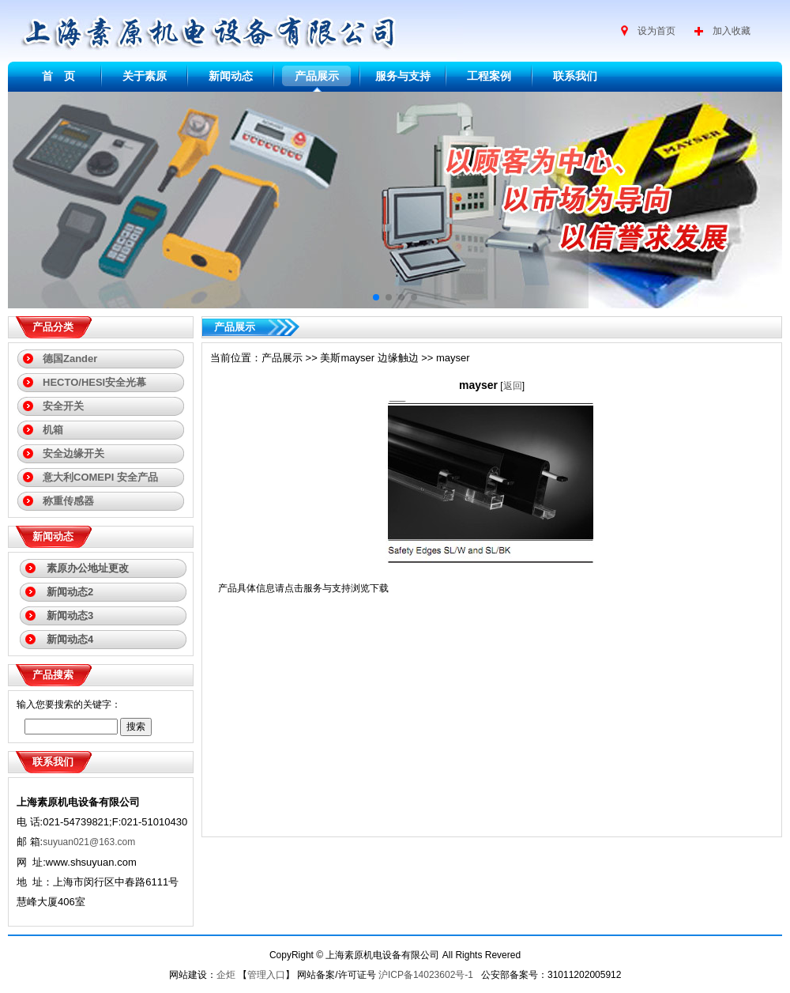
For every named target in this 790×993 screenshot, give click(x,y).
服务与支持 (403, 76)
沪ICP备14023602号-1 (427, 974)
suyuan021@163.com (89, 842)
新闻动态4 (70, 639)
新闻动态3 (70, 615)
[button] (376, 297)
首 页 (58, 76)
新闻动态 (231, 76)
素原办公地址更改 (88, 568)
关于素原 (144, 76)
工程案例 (489, 76)
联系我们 (575, 76)
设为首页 (656, 30)
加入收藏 (731, 30)
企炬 (225, 974)
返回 (512, 385)
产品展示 (317, 76)
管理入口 (266, 974)
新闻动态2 (70, 592)
